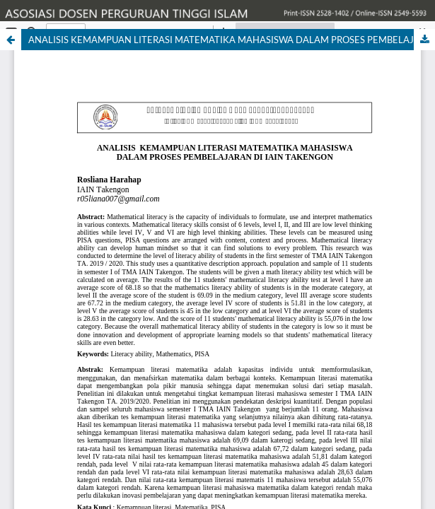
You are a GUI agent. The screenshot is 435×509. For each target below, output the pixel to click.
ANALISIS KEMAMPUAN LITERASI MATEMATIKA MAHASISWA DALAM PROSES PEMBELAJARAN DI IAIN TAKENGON (231, 39)
